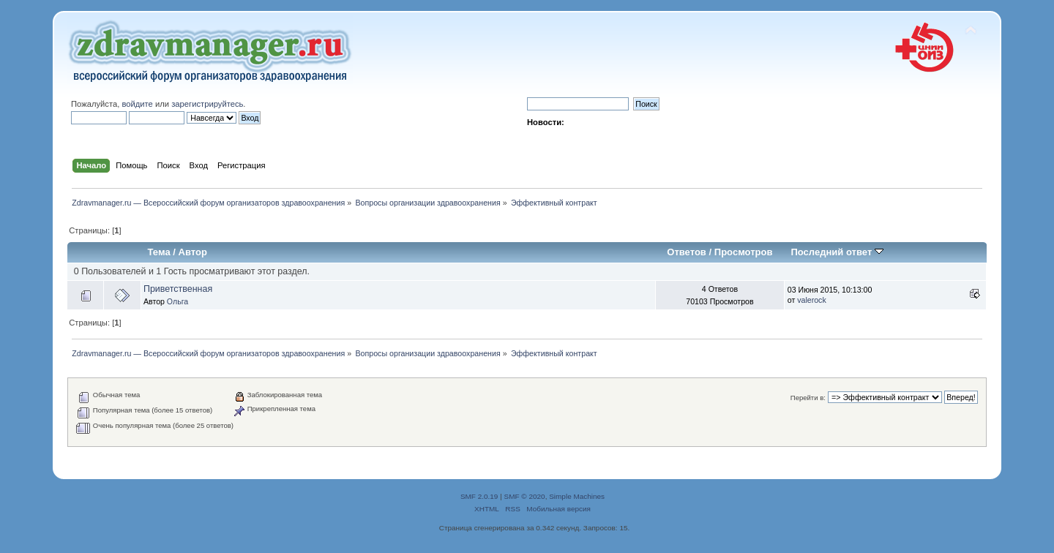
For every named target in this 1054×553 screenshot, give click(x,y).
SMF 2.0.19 (479, 496)
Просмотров (743, 252)
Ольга (177, 301)
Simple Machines (577, 496)
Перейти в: (808, 398)
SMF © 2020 (524, 496)
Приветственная (177, 289)
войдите (137, 103)
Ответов (686, 252)
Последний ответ (836, 252)
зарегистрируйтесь (207, 103)
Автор (193, 252)
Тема (159, 252)
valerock (811, 300)
